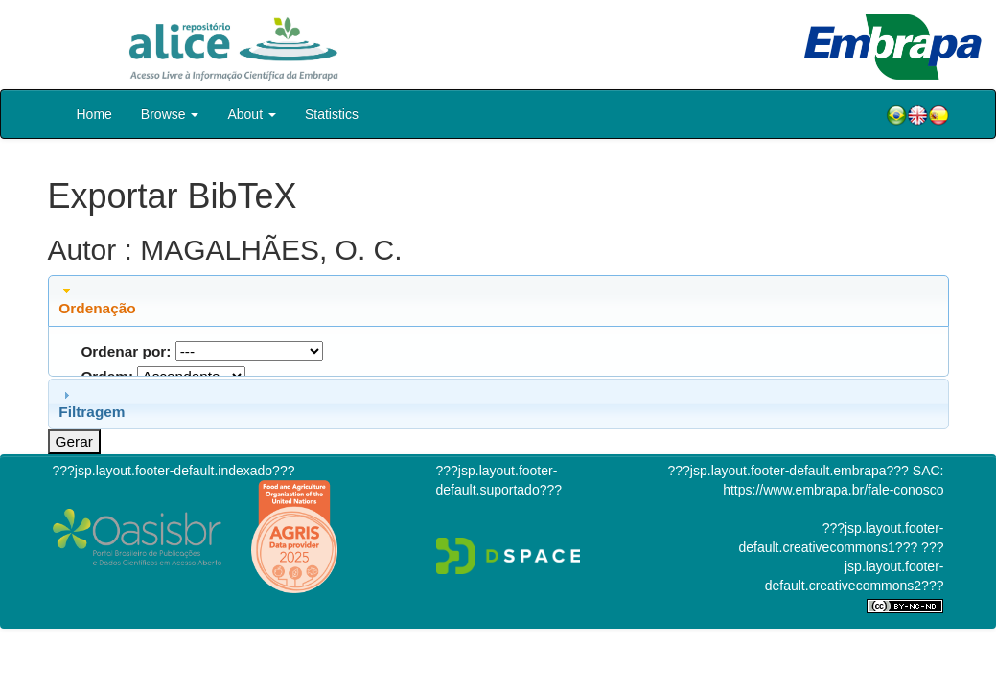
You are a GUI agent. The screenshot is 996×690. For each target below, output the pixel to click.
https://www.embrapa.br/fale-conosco (833, 489)
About (251, 114)
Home (94, 114)
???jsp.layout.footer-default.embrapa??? (788, 470)
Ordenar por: (126, 351)
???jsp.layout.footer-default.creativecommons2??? (854, 566)
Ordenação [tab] (96, 300)
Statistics (332, 114)
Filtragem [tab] (91, 403)
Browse (170, 114)
